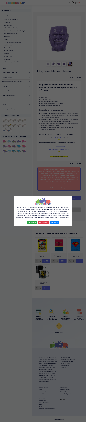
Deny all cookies (44, 223)
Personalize (54, 223)
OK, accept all (32, 223)
